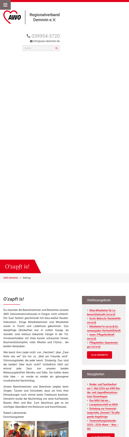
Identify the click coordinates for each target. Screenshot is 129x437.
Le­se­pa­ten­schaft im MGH (103, 404)
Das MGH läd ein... (99, 400)
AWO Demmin (10, 277)
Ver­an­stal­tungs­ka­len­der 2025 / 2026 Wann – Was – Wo (103, 424)
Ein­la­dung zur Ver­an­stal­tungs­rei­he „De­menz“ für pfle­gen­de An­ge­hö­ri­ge (103, 412)
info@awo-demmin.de (46, 41)
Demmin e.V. (44, 19)
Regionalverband (45, 14)
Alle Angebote (99, 355)
